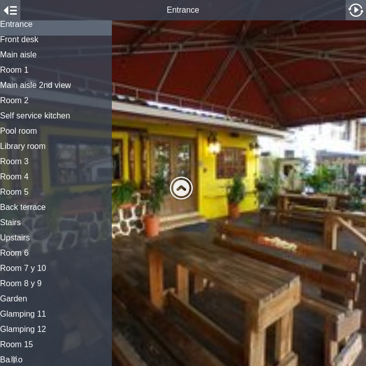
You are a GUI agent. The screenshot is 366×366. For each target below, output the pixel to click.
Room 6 (14, 253)
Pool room (18, 131)
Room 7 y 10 (23, 268)
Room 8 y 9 (21, 284)
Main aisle (18, 55)
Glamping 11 (23, 314)
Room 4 (14, 177)
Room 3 (14, 162)
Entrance (16, 24)
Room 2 (14, 101)
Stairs (10, 223)
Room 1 (14, 70)
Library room (23, 146)
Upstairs (15, 238)
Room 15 (16, 345)
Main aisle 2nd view (35, 85)
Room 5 (14, 192)
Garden (13, 299)
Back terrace (23, 207)
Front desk (19, 40)
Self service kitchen (35, 116)
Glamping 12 (23, 329)
